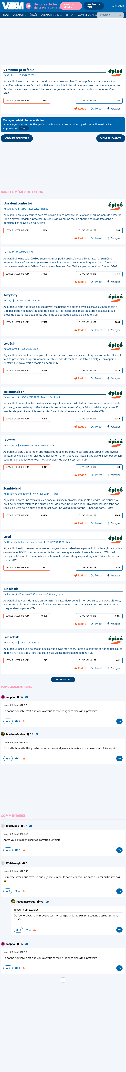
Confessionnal (88, 15)
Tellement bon (13, 392)
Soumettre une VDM (69, 6)
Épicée (33, 15)
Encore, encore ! (63, 680)
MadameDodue (15, 734)
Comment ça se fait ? (18, 70)
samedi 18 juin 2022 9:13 (15, 705)
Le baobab (11, 637)
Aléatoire (19, 15)
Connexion (117, 6)
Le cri (7, 537)
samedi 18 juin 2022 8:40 (15, 871)
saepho (10, 697)
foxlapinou (13, 826)
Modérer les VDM (93, 6)
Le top (70, 15)
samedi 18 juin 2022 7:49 (15, 834)
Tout (6, 15)
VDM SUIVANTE (110, 138)
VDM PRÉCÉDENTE (17, 138)
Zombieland (12, 488)
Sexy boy (10, 295)
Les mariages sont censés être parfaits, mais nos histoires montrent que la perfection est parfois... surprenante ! (58, 124)
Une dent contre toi (17, 203)
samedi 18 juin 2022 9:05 (15, 742)
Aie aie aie (11, 589)
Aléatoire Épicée (51, 15)
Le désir (9, 343)
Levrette (9, 440)
